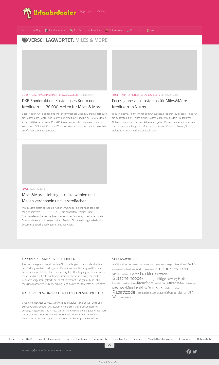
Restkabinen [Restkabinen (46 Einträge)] (143, 292)
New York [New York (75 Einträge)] (147, 287)
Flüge (34, 95)
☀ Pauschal (94, 30)
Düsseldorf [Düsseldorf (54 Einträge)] (137, 269)
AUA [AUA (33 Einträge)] (151, 265)
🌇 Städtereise (113, 30)
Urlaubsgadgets (68, 95)
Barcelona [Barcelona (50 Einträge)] (180, 264)
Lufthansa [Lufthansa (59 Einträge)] (173, 283)
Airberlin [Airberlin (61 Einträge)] (125, 264)
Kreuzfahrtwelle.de (56, 302)
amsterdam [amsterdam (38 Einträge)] (144, 264)
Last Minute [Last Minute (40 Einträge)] (159, 283)
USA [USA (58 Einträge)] (191, 293)
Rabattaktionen (48, 95)
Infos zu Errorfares (77, 339)
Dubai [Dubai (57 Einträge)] (126, 269)
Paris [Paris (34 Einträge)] (158, 288)
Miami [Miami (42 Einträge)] (183, 283)
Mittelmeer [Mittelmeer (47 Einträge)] (119, 288)
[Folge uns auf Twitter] (194, 351)
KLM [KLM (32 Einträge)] (135, 283)
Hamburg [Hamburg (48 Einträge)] (171, 279)
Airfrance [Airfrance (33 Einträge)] (135, 265)
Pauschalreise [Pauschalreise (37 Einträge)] (167, 288)
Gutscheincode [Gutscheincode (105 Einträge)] (127, 278)
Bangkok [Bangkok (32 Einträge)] (170, 265)
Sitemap (137, 339)
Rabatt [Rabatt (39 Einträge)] (177, 288)
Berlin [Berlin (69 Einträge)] (191, 264)
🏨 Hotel (151, 30)
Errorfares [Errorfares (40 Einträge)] (124, 274)
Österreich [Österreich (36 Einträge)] (126, 297)
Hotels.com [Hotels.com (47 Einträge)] (119, 283)
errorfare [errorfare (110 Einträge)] (162, 269)
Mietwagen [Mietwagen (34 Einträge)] (191, 283)
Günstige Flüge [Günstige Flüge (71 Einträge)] (154, 278)
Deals (25, 95)
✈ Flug (36, 30)
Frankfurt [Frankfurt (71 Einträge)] (147, 273)
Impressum (185, 339)
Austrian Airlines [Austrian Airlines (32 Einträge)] (160, 265)
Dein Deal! (26, 339)
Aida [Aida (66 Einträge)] (115, 264)
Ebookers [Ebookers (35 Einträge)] (149, 269)
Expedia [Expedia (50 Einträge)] (135, 274)
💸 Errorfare (76, 30)
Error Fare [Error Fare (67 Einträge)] (179, 269)
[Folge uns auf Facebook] (188, 351)
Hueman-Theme (63, 350)
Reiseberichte (100, 339)
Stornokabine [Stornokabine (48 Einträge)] (158, 292)
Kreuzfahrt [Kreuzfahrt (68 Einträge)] (145, 283)
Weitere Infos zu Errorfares (91, 283)
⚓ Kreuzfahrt (134, 30)
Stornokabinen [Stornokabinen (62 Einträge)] (176, 293)
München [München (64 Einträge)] (133, 288)
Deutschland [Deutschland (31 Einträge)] (117, 270)
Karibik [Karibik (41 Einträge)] (129, 283)
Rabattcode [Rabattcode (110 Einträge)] (123, 292)
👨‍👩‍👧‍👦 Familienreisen (55, 30)
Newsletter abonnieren (160, 339)
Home (25, 30)
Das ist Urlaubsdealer (49, 339)
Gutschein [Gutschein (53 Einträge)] (161, 274)
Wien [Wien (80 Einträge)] (116, 296)
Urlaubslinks (120, 339)
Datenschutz (204, 339)
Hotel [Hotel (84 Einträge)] (182, 278)
